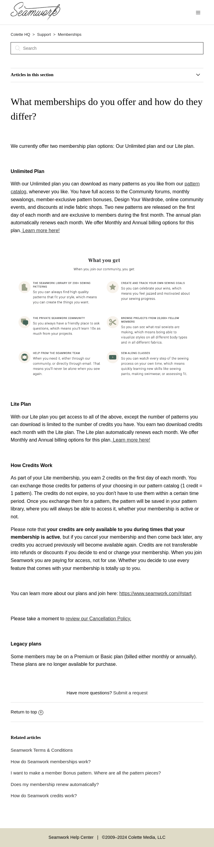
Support (44, 34)
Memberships (69, 34)
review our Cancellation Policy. (98, 618)
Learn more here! (40, 230)
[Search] (107, 48)
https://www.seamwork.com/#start (155, 593)
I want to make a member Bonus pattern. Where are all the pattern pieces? (86, 772)
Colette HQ (20, 34)
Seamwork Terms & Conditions (42, 750)
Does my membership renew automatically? (55, 784)
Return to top (27, 711)
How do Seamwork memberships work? (51, 761)
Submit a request (130, 692)
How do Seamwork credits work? (44, 795)
